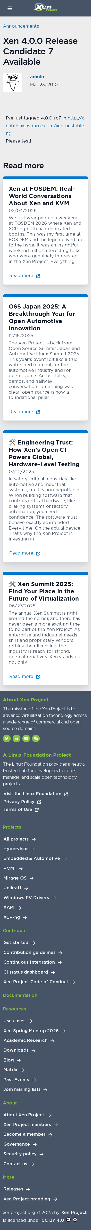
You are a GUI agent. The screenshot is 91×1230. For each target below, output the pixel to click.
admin (37, 77)
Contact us (15, 1164)
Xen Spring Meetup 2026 (31, 1030)
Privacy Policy (22, 801)
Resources (14, 1009)
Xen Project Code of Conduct (35, 981)
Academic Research (25, 1040)
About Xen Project (23, 1115)
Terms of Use (21, 809)
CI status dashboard (25, 972)
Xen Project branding (26, 1199)
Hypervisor (15, 848)
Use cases (14, 1021)
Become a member (24, 1134)
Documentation (20, 995)
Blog (8, 1060)
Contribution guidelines (29, 952)
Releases (13, 1189)
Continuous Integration (29, 962)
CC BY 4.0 (52, 1220)
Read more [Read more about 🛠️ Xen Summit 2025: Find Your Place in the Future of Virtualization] (24, 676)
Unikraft (12, 887)
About (10, 1103)
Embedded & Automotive (31, 858)
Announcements (21, 26)
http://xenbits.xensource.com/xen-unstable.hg (45, 125)
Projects (12, 827)
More (8, 1177)
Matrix (10, 1069)
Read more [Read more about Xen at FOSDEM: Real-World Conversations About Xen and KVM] (24, 275)
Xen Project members (27, 1124)
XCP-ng (11, 917)
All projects (16, 839)
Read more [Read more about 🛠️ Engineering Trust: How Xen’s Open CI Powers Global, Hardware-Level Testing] (24, 553)
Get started (15, 942)
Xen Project (74, 1212)
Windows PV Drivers (26, 897)
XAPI (9, 907)
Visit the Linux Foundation (35, 793)
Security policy (20, 1154)
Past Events (16, 1079)
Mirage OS (15, 878)
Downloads (16, 1050)
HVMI (9, 868)
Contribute (15, 930)
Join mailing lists (22, 1089)
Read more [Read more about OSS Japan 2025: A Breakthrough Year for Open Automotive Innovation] (24, 411)
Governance (16, 1144)
